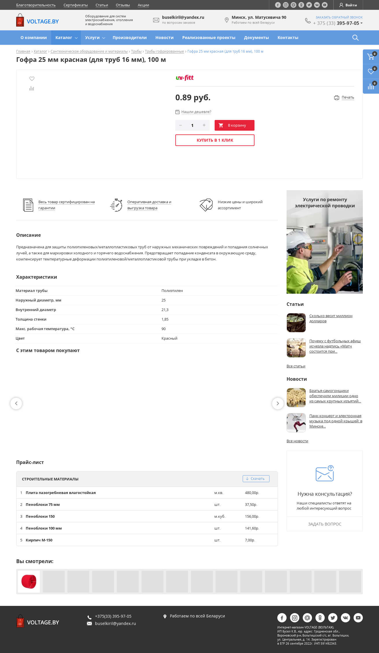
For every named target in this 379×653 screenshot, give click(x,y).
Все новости (297, 440)
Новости (164, 37)
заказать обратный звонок (339, 17)
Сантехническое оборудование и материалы (89, 51)
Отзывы (123, 5)
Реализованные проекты (208, 37)
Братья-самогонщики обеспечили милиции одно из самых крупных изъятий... (335, 396)
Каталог (63, 37)
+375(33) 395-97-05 (113, 616)
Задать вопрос (324, 524)
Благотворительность (36, 5)
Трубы (136, 51)
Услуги (92, 37)
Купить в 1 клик (215, 140)
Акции (143, 5)
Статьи (102, 5)
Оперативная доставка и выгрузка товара (149, 204)
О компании (34, 37)
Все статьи (296, 366)
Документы (256, 37)
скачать (255, 478)
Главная (23, 51)
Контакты (288, 37)
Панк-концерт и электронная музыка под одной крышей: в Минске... (335, 421)
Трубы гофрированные (164, 51)
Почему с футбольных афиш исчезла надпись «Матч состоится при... (335, 346)
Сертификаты (76, 5)
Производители (130, 37)
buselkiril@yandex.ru (115, 623)
